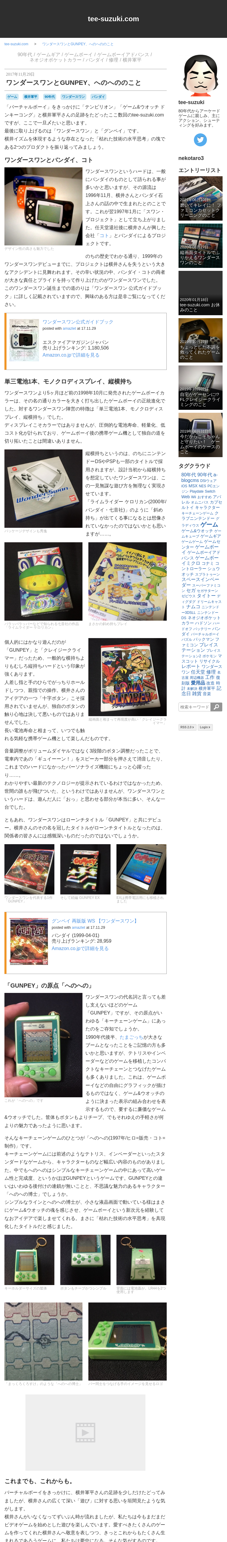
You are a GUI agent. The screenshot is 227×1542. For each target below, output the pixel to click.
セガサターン (207, 591)
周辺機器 (197, 678)
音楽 (207, 693)
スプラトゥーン (207, 574)
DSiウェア (208, 481)
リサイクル (209, 661)
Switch (210, 491)
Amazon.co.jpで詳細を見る (71, 354)
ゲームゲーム (192, 542)
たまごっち (131, 1037)
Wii (193, 497)
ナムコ (193, 606)
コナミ (208, 563)
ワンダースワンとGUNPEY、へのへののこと (78, 44)
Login (205, 727)
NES (202, 486)
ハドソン (203, 623)
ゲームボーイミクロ (200, 560)
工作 (210, 677)
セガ (191, 590)
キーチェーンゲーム (197, 513)
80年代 (188, 474)
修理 (113, 59)
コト (104, 235)
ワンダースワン (73, 96)
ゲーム (12, 96)
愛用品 (198, 682)
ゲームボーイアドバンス (123, 54)
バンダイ (95, 59)
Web (185, 496)
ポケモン (209, 656)
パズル (186, 639)
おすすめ (204, 497)
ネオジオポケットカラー (56, 59)
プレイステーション (199, 647)
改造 (210, 683)
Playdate (197, 491)
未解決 (192, 689)
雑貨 (197, 693)
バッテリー (202, 629)
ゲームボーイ (78, 54)
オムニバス (200, 502)
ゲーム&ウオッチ (197, 530)
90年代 (24, 54)
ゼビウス (188, 596)
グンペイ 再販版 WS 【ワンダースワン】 (95, 920)
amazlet (69, 328)
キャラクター (207, 507)
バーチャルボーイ (205, 634)
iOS (184, 486)
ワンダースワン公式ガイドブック (78, 321)
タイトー (206, 595)
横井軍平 (132, 59)
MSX (193, 485)
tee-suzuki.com (113, 19)
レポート (190, 666)
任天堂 (198, 671)
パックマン (203, 639)
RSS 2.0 (187, 727)
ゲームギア (48, 54)
